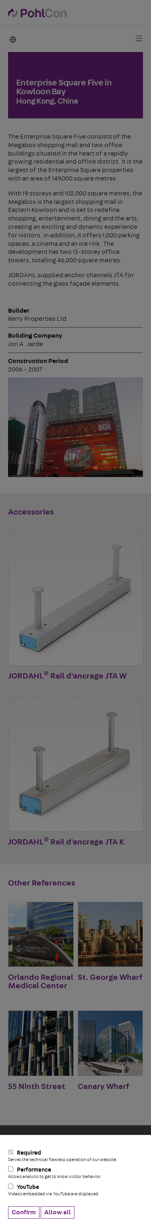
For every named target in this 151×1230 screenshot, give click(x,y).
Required (75, 1155)
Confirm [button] (24, 1212)
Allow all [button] (57, 1212)
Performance (75, 1172)
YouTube (75, 1190)
